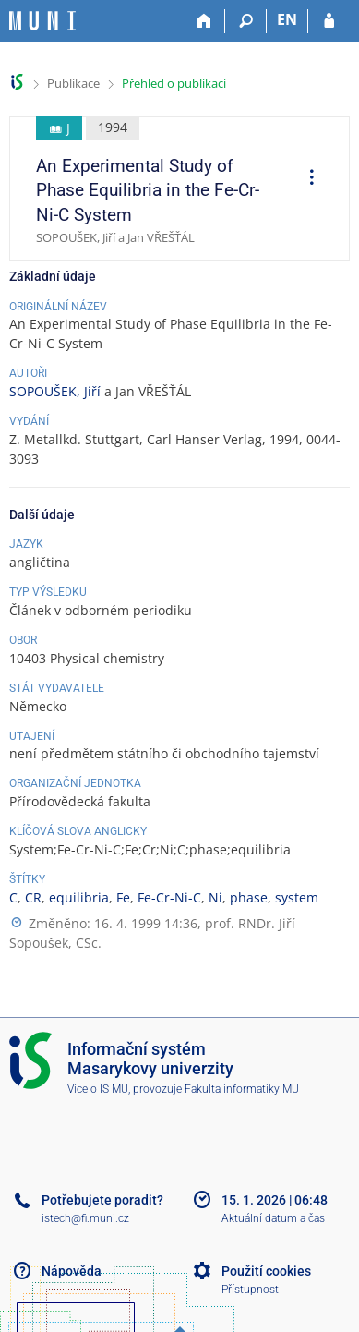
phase (249, 897)
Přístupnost (250, 1289)
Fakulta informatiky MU (242, 1089)
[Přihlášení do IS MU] (329, 21)
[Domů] (204, 21)
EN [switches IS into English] (287, 19)
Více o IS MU (97, 1089)
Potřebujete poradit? (102, 1200)
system (296, 897)
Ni (215, 897)
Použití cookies (266, 1271)
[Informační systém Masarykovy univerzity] (42, 21)
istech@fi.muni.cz (85, 1218)
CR (33, 897)
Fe (123, 897)
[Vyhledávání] (246, 21)
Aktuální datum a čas (273, 1218)
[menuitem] (305, 179)
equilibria (79, 897)
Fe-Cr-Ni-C (169, 897)
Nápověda (72, 1271)
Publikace (73, 83)
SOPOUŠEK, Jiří (55, 391)
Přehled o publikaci (174, 83)
